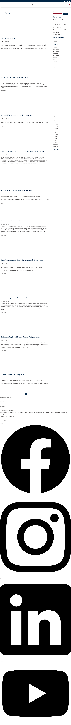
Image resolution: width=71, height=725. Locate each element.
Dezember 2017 (56, 110)
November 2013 (56, 145)
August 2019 (55, 80)
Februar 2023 (55, 72)
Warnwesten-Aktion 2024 (58, 35)
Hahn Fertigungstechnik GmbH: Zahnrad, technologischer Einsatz (23, 260)
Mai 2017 (55, 120)
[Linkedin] (67, 1)
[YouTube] (69, 1)
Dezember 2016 (56, 128)
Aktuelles (61, 1)
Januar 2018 (55, 108)
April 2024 (55, 60)
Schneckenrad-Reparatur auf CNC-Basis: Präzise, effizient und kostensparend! (60, 32)
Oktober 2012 (55, 147)
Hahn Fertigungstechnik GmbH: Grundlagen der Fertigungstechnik (23, 151)
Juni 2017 (55, 118)
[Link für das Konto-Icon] (69, 4)
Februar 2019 (55, 90)
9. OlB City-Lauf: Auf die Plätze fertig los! (15, 77)
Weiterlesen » (4, 52)
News (2, 41)
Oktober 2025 (55, 54)
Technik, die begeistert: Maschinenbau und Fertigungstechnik (21, 337)
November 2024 (56, 56)
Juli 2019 (55, 82)
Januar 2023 (55, 74)
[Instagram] (66, 1)
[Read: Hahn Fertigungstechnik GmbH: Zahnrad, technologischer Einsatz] (20, 248)
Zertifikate (56, 1)
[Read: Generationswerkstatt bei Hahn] (20, 212)
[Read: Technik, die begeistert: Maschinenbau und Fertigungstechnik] (20, 324)
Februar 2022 (55, 76)
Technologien (35, 4)
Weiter (44, 393)
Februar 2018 (55, 106)
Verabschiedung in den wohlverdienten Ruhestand (18, 190)
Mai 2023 (55, 70)
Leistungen (42, 4)
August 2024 (55, 58)
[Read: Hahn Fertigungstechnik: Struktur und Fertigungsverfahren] (20, 285)
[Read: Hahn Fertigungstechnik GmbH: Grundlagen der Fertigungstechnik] (20, 139)
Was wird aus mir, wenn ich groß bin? (13, 374)
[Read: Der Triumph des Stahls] (20, 26)
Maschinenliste (50, 1)
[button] (38, 4)
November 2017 (56, 112)
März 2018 (55, 104)
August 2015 (55, 130)
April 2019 (55, 88)
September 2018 (56, 98)
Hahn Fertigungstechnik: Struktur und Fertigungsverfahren (20, 298)
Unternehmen (49, 4)
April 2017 (55, 122)
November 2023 (56, 64)
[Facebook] (64, 1)
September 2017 (56, 114)
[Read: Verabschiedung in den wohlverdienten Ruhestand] (20, 178)
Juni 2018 (55, 100)
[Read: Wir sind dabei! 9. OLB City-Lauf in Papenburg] (20, 103)
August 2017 (55, 116)
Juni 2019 (55, 84)
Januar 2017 (55, 126)
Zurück (5, 393)
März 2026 (55, 48)
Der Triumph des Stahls (9, 38)
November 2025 (56, 52)
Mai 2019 (55, 86)
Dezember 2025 (56, 50)
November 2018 (56, 94)
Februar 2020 (55, 78)
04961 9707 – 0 (6, 406)
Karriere (54, 4)
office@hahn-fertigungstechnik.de (6, 407)
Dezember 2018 (56, 92)
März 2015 (55, 134)
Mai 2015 (55, 132)
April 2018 (55, 102)
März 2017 (55, 124)
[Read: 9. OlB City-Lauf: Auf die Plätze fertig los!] (20, 65)
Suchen (54, 11)
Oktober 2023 (55, 66)
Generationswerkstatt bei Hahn (11, 221)
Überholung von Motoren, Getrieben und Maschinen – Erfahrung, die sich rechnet (60, 25)
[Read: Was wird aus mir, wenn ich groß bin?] (20, 362)
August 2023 (55, 68)
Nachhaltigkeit (60, 4)
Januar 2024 (55, 62)
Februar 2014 (55, 143)
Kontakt (66, 4)
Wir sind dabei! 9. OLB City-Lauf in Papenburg (17, 115)
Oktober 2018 (55, 96)
